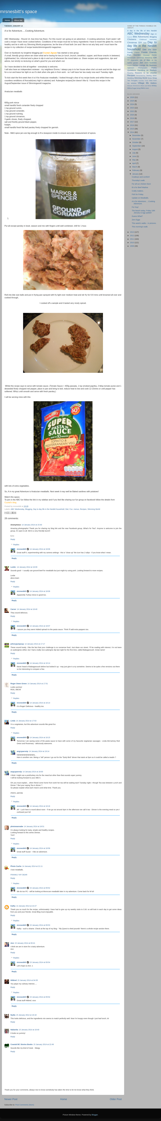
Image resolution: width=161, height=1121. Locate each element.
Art (156, 34)
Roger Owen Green (18, 684)
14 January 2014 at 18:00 (33, 772)
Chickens (131, 39)
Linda (12, 721)
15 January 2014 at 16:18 (26, 1015)
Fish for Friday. (138, 194)
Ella (149, 50)
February (136, 170)
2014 (132, 132)
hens (143, 88)
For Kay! (135, 207)
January (135, 174)
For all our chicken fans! (141, 184)
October (135, 142)
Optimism (130, 68)
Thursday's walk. (138, 180)
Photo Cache (15, 866)
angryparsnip (22, 751)
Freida (144, 52)
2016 (132, 125)
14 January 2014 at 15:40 (32, 525)
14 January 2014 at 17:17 (35, 644)
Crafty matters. (138, 191)
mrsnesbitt (21, 549)
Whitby (154, 86)
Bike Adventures (141, 36)
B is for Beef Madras (140, 187)
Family (130, 52)
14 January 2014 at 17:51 (37, 684)
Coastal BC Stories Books (21, 1044)
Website (129, 85)
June (134, 156)
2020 (132, 115)
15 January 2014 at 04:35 (27, 980)
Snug (154, 78)
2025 (132, 101)
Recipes (83, 509)
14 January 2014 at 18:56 (40, 848)
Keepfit (129, 65)
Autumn (129, 37)
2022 (132, 111)
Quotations (131, 70)
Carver (13, 609)
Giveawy (146, 55)
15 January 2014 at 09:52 (40, 888)
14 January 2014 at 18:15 (40, 737)
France (137, 52)
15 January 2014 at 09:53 (40, 925)
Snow (150, 78)
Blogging (28, 509)
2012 (132, 236)
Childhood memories (148, 39)
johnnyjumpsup (17, 644)
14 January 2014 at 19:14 (39, 751)
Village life (143, 83)
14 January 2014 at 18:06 (40, 549)
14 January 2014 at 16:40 (27, 609)
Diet (67, 509)
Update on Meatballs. (140, 198)
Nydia (12, 1015)
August (135, 149)
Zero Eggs (136, 220)
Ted (128, 80)
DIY (140, 42)
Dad (144, 43)
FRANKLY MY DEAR (18, 875)
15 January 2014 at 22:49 (43, 1044)
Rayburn (153, 70)
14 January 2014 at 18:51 (34, 826)
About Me (18, 20)
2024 (132, 104)
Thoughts (134, 80)
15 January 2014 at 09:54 (40, 962)
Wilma (129, 88)
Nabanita (14, 1030)
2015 (132, 129)
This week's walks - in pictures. (144, 223)
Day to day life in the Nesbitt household (48, 509)
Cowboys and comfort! (141, 177)
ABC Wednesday (17, 509)
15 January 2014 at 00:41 (25, 943)
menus (76, 509)
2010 (132, 243)
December (136, 135)
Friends (153, 52)
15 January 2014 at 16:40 (29, 1030)
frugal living (136, 88)
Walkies (153, 83)
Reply (12, 539)
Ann (12, 943)
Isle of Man (145, 60)
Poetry (154, 68)
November (136, 139)
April (134, 163)
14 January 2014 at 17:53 (26, 721)
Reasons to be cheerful (146, 73)
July (134, 153)
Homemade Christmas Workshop (139, 58)
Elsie (155, 50)
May (134, 160)
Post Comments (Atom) (24, 1105)
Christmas (132, 42)
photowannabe (16, 826)
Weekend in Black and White (142, 85)
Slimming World (93, 509)
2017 (132, 122)
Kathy (12, 906)
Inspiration (134, 60)
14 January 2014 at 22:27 (26, 906)
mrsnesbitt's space (18, 11)
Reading (130, 73)
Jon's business (150, 63)
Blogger (95, 1115)
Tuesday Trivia (143, 80)
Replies (16, 545)
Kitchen (136, 65)
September (137, 146)
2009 (132, 246)
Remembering (140, 75)
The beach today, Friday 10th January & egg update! (143, 212)
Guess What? (137, 216)
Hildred (13, 980)
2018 (132, 118)
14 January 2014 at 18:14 (40, 663)
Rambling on (142, 70)
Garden (137, 55)
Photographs (142, 68)
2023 (132, 108)
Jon (141, 62)
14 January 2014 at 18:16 (40, 806)
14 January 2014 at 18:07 (40, 626)
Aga (152, 34)
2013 (132, 232)
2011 (132, 239)
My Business (151, 65)
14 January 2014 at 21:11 (32, 866)
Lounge (142, 65)
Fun (71, 509)
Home (7, 20)
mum (147, 88)
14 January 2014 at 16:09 (27, 567)
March (135, 167)
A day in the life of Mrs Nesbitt (142, 31)
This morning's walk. (140, 227)
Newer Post (10, 1099)
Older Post (116, 1099)
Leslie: (13, 567)
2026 (132, 97)
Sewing (149, 75)
